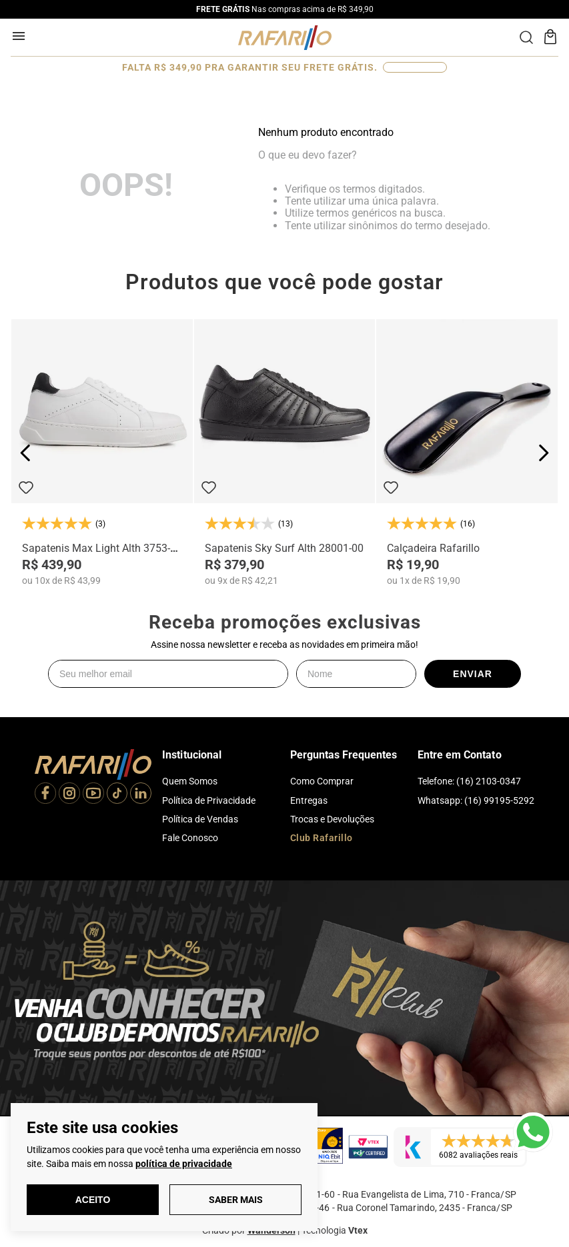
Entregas (309, 800)
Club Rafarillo (321, 837)
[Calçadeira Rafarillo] (467, 452)
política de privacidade (183, 1163)
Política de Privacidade (208, 800)
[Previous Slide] (25, 453)
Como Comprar (322, 781)
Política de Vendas (200, 819)
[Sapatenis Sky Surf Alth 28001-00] (285, 452)
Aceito (93, 1199)
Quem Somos (189, 781)
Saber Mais (236, 1199)
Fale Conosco (190, 837)
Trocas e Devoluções (332, 819)
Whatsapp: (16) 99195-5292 (476, 800)
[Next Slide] (543, 453)
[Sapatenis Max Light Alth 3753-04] (102, 452)
